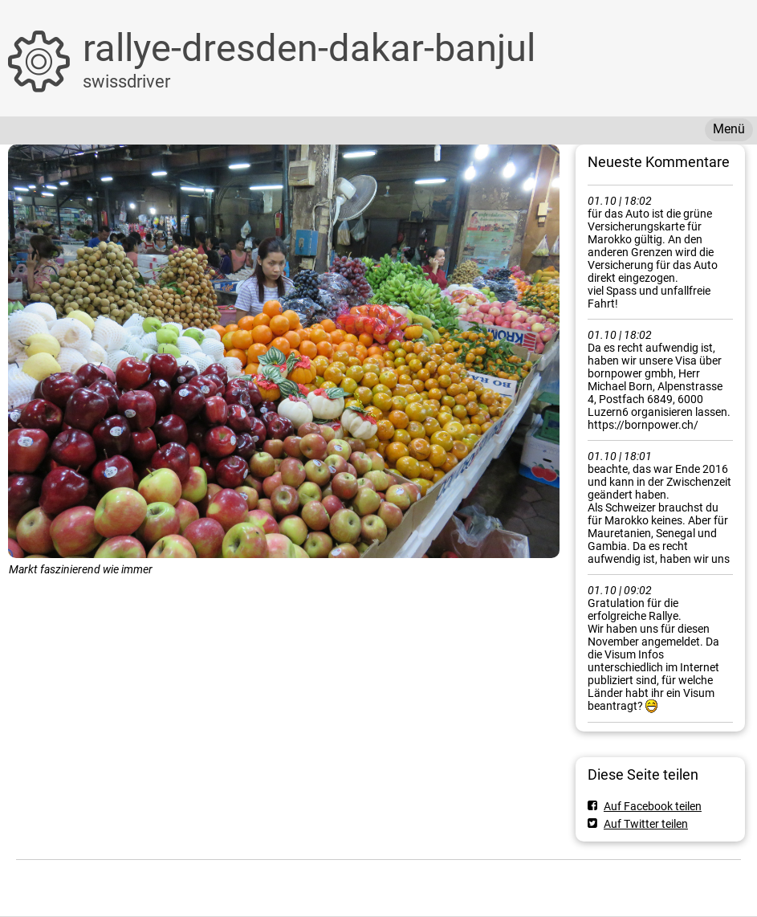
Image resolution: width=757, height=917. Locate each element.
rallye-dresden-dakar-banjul (309, 48)
